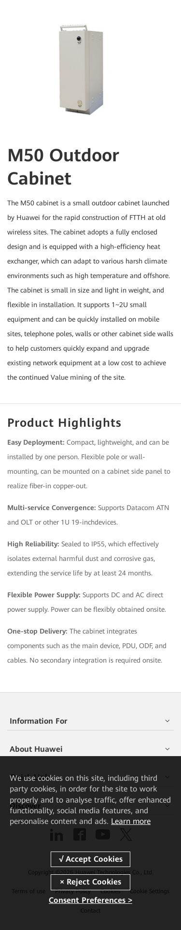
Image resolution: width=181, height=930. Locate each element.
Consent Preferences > (90, 900)
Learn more (131, 821)
